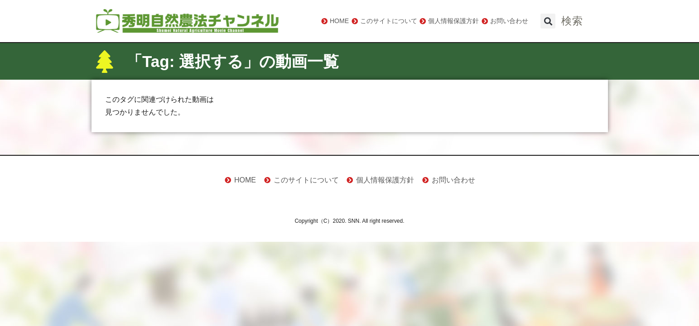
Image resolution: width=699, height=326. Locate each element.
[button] (547, 21)
